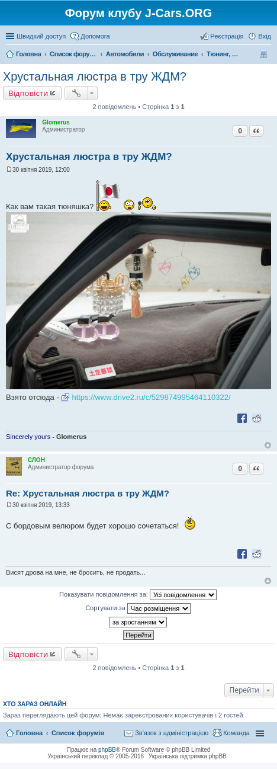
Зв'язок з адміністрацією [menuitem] (171, 732)
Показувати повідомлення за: (138, 594)
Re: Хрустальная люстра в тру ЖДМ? (87, 493)
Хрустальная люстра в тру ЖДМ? (94, 76)
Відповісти (28, 93)
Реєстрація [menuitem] (226, 36)
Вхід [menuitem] (264, 36)
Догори (268, 445)
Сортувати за (138, 608)
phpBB (107, 749)
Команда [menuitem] (236, 732)
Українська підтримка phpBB (188, 756)
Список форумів (77, 732)
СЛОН (36, 460)
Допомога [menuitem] (94, 36)
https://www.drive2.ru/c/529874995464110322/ (151, 397)
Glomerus (56, 122)
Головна (29, 732)
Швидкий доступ (41, 36)
